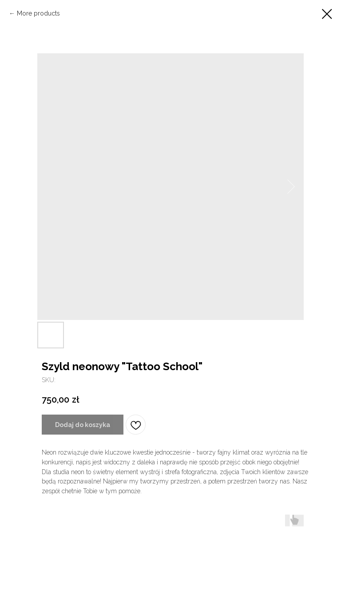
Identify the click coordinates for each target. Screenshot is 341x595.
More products (38, 13)
